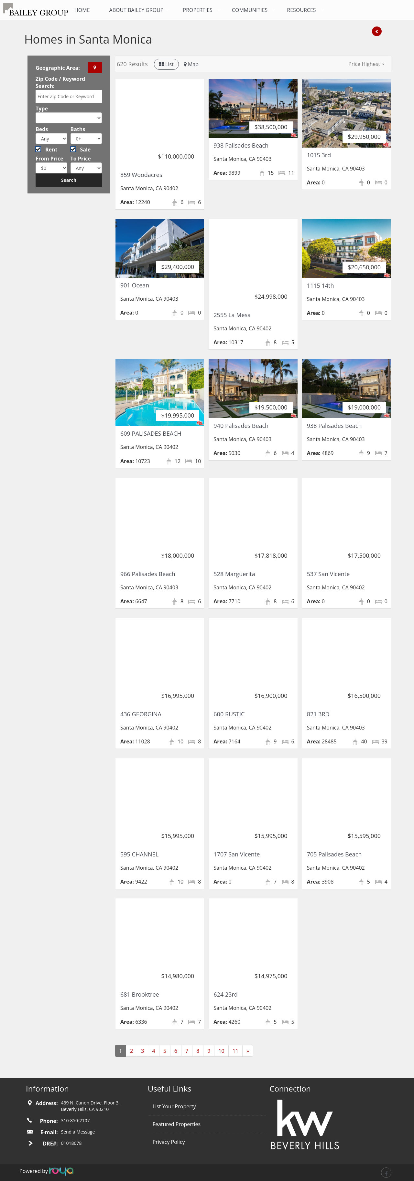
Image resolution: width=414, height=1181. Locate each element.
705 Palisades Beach (334, 854)
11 (235, 1050)
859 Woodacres (141, 175)
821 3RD (318, 714)
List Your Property (174, 1106)
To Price (81, 158)
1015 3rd (319, 155)
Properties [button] (197, 10)
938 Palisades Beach (240, 145)
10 (221, 1050)
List (166, 64)
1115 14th (320, 285)
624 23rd (225, 994)
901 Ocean (134, 285)
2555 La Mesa (232, 315)
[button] (366, 64)
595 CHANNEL (139, 854)
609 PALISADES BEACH (150, 433)
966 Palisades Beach (147, 574)
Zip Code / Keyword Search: (60, 82)
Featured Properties (177, 1124)
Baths (78, 129)
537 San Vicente (328, 574)
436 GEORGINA (140, 714)
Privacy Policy (169, 1141)
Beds (42, 129)
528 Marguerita (234, 574)
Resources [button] (301, 10)
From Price (49, 158)
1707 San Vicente (236, 854)
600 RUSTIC (229, 714)
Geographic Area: (58, 67)
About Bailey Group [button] (136, 10)
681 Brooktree (139, 994)
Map (191, 64)
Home (82, 10)
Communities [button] (249, 10)
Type (42, 108)
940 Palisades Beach (240, 426)
